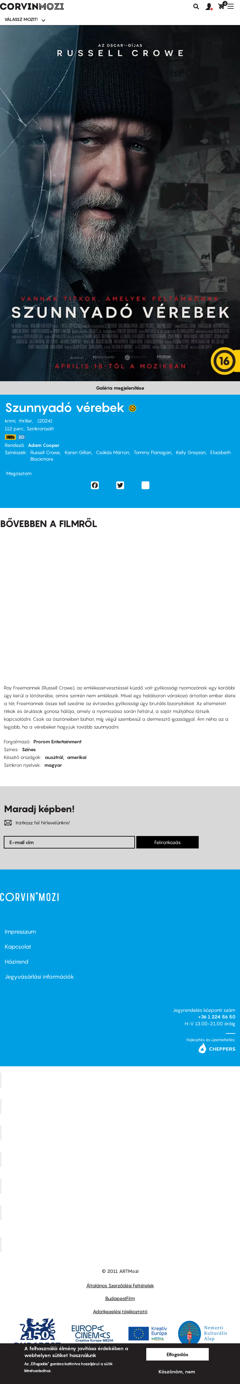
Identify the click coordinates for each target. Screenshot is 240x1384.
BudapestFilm (120, 1298)
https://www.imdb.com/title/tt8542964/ (10, 437)
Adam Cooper (43, 445)
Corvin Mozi (121, 1079)
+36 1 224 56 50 (216, 1016)
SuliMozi (121, 1186)
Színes (29, 749)
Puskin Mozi (121, 1159)
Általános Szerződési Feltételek (120, 1285)
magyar (53, 765)
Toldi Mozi (121, 1244)
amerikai (77, 757)
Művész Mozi (120, 1133)
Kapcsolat (18, 946)
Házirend (16, 961)
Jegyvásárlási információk (39, 976)
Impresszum (20, 931)
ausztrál (54, 757)
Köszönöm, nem (176, 1371)
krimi (10, 420)
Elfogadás (177, 1354)
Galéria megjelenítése (120, 388)
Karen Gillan (78, 452)
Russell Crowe (45, 452)
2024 (45, 420)
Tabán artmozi (121, 1212)
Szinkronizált (40, 428)
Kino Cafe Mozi (121, 1106)
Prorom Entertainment (57, 741)
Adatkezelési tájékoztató (120, 1311)
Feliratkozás (167, 842)
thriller (25, 420)
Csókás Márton (112, 452)
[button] (212, 7)
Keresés (196, 6)
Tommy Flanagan (152, 452)
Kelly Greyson (191, 452)
